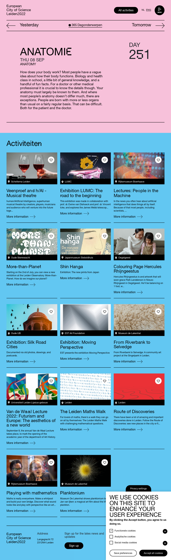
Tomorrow (148, 25)
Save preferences (123, 553)
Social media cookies (126, 543)
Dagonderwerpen (85, 25)
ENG (148, 10)
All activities (126, 10)
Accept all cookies (153, 553)
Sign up (74, 546)
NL (143, 10)
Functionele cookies (125, 531)
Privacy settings (138, 489)
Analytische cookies (125, 537)
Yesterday (23, 25)
